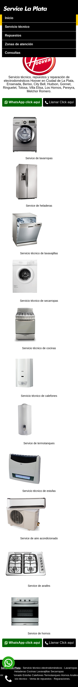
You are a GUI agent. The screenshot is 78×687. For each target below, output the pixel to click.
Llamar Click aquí (59, 102)
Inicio (9, 18)
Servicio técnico (17, 26)
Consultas (12, 52)
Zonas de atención (19, 44)
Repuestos (13, 35)
